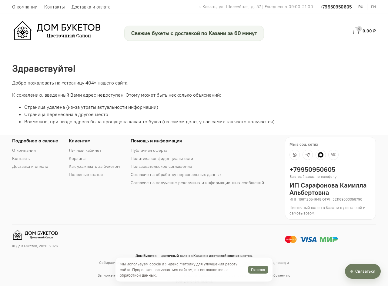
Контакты (54, 7)
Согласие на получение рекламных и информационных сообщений (197, 182)
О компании (25, 7)
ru (360, 6)
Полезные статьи (86, 174)
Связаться (365, 271)
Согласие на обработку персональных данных (176, 174)
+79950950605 (336, 7)
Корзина (77, 158)
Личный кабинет (85, 150)
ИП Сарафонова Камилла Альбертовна (327, 188)
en (373, 6)
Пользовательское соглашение (161, 166)
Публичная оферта (149, 150)
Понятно (258, 269)
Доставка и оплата (91, 7)
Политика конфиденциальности (162, 158)
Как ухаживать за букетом (94, 166)
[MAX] (321, 155)
